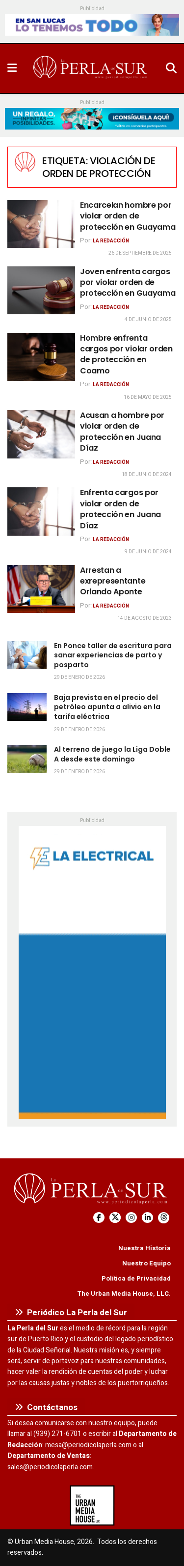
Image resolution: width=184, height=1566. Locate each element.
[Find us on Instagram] (131, 1217)
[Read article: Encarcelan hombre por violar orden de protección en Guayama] (41, 224)
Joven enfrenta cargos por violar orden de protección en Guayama (127, 282)
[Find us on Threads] (163, 1217)
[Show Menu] (12, 68)
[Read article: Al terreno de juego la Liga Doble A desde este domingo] (27, 759)
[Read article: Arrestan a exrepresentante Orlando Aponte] (41, 589)
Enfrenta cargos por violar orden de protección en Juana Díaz (120, 509)
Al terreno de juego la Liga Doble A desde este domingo (112, 754)
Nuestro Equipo (146, 1263)
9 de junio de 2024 (148, 551)
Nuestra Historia (144, 1248)
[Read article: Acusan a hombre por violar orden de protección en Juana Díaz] (41, 434)
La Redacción (111, 241)
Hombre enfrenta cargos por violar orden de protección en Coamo (126, 354)
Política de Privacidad (136, 1278)
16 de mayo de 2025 (148, 397)
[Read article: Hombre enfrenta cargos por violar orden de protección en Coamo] (41, 357)
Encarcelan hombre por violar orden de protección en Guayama (127, 216)
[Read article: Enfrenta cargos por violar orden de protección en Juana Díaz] (41, 511)
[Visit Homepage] (91, 68)
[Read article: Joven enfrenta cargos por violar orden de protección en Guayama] (41, 290)
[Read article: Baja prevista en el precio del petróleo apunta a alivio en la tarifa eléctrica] (27, 707)
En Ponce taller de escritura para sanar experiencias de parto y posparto (113, 655)
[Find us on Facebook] (99, 1217)
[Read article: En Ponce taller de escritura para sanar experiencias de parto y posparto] (27, 655)
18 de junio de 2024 (147, 474)
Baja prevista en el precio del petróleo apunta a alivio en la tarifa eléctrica (107, 707)
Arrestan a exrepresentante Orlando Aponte (112, 581)
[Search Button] (171, 68)
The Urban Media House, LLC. (124, 1293)
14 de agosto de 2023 (144, 618)
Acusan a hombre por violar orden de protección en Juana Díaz (122, 432)
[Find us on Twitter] (115, 1217)
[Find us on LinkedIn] (147, 1217)
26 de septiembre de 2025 (140, 253)
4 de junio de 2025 (148, 319)
